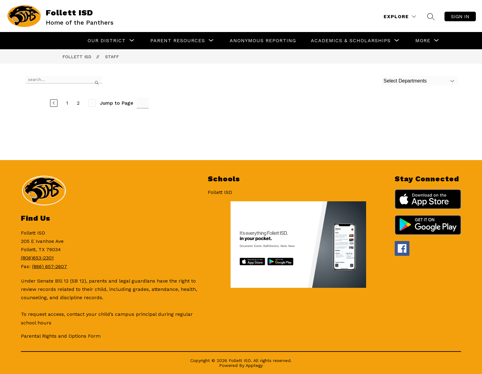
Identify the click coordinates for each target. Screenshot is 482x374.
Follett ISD (76, 56)
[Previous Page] (53, 103)
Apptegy (254, 365)
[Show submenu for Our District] (107, 40)
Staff (112, 56)
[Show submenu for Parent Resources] (177, 40)
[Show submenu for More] (422, 40)
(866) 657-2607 (49, 266)
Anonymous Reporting (263, 40)
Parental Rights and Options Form (61, 336)
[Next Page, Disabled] (92, 103)
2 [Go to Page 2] (78, 103)
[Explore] (399, 16)
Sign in (460, 16)
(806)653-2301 (37, 258)
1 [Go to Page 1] (67, 103)
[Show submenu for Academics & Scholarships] (351, 40)
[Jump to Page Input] (142, 103)
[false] (64, 79)
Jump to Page (116, 103)
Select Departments (405, 80)
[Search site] (431, 16)
